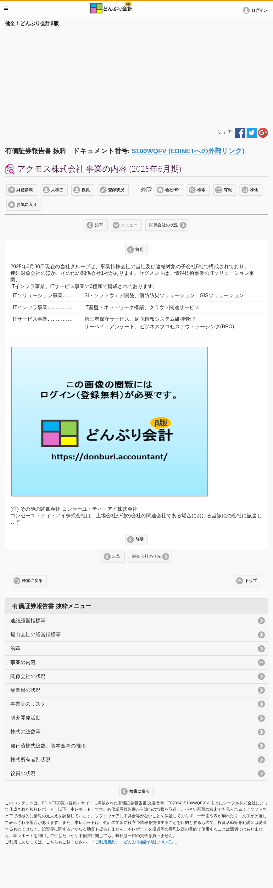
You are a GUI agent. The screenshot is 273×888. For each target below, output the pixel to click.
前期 (139, 249)
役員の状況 (23, 773)
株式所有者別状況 (30, 759)
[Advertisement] (136, 76)
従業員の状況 (25, 690)
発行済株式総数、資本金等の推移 (48, 745)
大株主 (57, 190)
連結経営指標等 (28, 620)
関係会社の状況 (163, 225)
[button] (256, 10)
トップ (251, 581)
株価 (254, 190)
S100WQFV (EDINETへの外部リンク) (187, 150)
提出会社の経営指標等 (35, 634)
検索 (201, 190)
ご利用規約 (105, 842)
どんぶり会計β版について (147, 842)
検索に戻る (32, 581)
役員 (85, 190)
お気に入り (26, 205)
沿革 (99, 225)
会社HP (172, 190)
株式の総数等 (25, 731)
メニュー (129, 225)
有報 (228, 190)
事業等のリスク (28, 704)
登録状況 (116, 190)
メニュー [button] (6, 8)
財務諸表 (24, 190)
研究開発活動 (25, 717)
